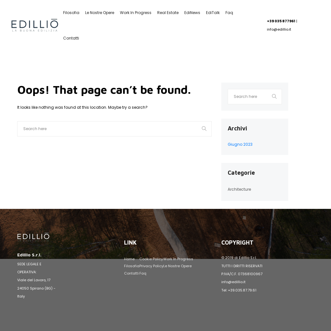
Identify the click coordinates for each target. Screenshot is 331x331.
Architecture (239, 189)
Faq (229, 12)
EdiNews (192, 12)
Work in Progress (135, 12)
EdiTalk (213, 12)
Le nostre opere (99, 12)
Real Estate (168, 12)
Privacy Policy (151, 265)
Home (129, 258)
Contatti (71, 38)
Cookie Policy (151, 258)
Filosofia (71, 12)
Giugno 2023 (240, 144)
